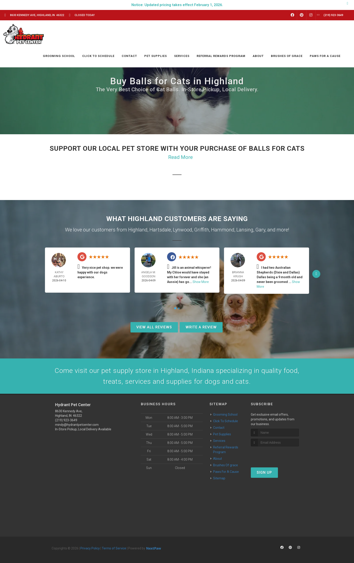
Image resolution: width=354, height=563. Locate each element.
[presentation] (275, 455)
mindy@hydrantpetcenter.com (77, 424)
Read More (180, 157)
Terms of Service (114, 548)
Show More (201, 282)
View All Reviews (154, 327)
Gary (260, 230)
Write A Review (201, 327)
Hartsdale (160, 230)
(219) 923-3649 (66, 420)
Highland (137, 230)
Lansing (244, 230)
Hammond (222, 230)
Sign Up (264, 472)
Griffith (201, 230)
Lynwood (182, 230)
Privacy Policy (90, 548)
